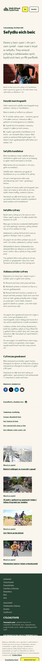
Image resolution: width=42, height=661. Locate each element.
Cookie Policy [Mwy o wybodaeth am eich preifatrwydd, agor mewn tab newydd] (17, 657)
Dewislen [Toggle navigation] (34, 9)
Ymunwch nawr (9, 622)
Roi (25, 9)
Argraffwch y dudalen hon (13, 402)
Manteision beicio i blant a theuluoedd (20, 563)
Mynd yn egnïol (9, 465)
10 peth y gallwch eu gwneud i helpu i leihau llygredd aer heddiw (20, 501)
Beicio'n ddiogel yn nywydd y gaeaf (19, 469)
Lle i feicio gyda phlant (13, 533)
